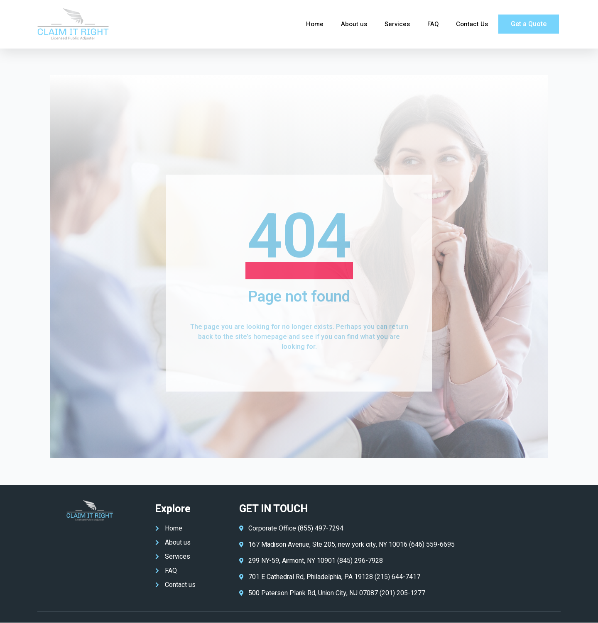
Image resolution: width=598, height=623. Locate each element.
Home (315, 24)
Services (397, 24)
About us (354, 24)
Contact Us (472, 24)
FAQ (433, 24)
